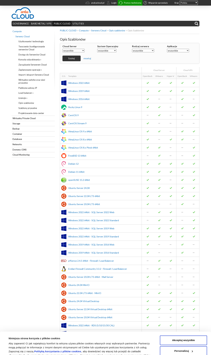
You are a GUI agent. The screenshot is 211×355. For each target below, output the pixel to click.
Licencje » (22, 98)
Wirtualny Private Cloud (24, 118)
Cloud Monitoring (21, 154)
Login (112, 3)
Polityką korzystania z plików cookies (57, 331)
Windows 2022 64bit (79, 82)
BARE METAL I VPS (41, 23)
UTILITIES (78, 23)
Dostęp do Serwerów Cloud (31, 54)
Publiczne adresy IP (27, 88)
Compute (17, 31)
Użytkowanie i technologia (31, 41)
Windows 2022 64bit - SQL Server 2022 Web (91, 212)
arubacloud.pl (95, 3)
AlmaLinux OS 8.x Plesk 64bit (83, 147)
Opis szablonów (26, 103)
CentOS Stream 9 (77, 123)
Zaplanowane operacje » (30, 69)
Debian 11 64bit (76, 171)
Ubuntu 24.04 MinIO (79, 285)
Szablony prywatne (27, 108)
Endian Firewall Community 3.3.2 (97, 268)
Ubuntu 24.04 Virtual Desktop (83, 301)
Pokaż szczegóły (18, 348)
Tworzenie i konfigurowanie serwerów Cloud (31, 48)
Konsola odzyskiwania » (29, 59)
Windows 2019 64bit (79, 91)
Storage (16, 123)
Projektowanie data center (31, 113)
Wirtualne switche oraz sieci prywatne (31, 81)
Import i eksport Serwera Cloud (33, 74)
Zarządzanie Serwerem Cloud (32, 64)
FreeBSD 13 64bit (77, 155)
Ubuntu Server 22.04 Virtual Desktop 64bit (90, 309)
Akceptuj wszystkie (183, 320)
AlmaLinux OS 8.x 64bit (80, 139)
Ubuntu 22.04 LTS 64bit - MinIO (84, 293)
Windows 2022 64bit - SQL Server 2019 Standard (93, 236)
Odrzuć (183, 341)
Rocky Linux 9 (75, 107)
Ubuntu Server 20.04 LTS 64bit (84, 204)
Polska (184, 2)
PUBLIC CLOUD (62, 23)
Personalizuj (183, 331)
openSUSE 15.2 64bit (79, 179)
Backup (16, 128)
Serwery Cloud (22, 36)
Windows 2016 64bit (79, 99)
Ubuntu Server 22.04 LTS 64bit (84, 196)
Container (17, 134)
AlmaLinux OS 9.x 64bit (80, 131)
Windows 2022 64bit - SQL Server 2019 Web (91, 228)
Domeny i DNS (20, 149)
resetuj (87, 58)
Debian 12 (73, 163)
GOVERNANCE (21, 23)
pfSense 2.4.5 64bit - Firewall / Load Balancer (91, 260)
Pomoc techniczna (130, 3)
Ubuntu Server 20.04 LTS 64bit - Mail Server (90, 276)
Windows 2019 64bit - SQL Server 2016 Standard (93, 252)
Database (17, 139)
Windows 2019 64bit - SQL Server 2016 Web (91, 244)
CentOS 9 (73, 115)
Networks (17, 144)
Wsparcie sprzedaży (156, 3)
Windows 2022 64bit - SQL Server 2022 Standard (93, 220)
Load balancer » (25, 93)
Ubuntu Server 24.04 (79, 188)
